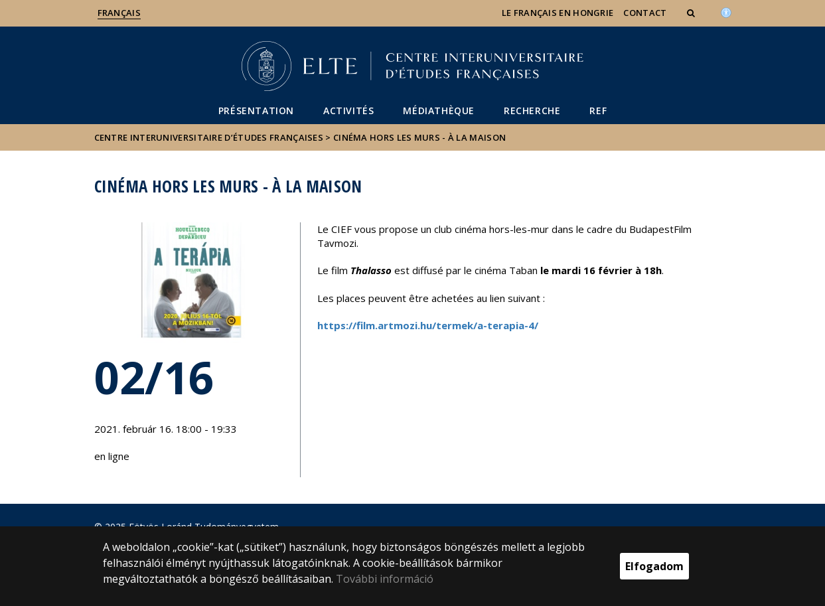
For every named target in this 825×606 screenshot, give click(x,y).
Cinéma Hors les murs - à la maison (419, 137)
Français (119, 13)
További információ (384, 578)
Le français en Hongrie (558, 13)
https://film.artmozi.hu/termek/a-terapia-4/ (427, 325)
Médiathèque (439, 110)
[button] (692, 13)
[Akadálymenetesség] (726, 11)
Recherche (532, 110)
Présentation (256, 110)
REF (598, 110)
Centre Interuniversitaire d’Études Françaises (209, 137)
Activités (348, 110)
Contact (644, 13)
